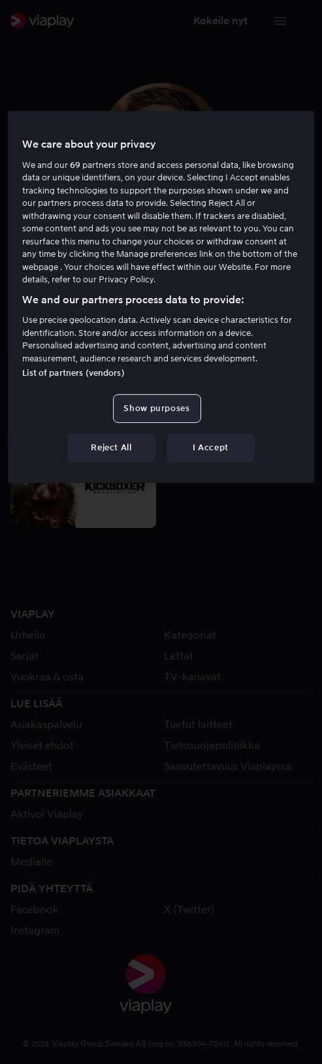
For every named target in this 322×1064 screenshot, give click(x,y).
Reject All (111, 448)
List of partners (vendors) (73, 373)
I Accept (211, 448)
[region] (161, 296)
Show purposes (156, 408)
